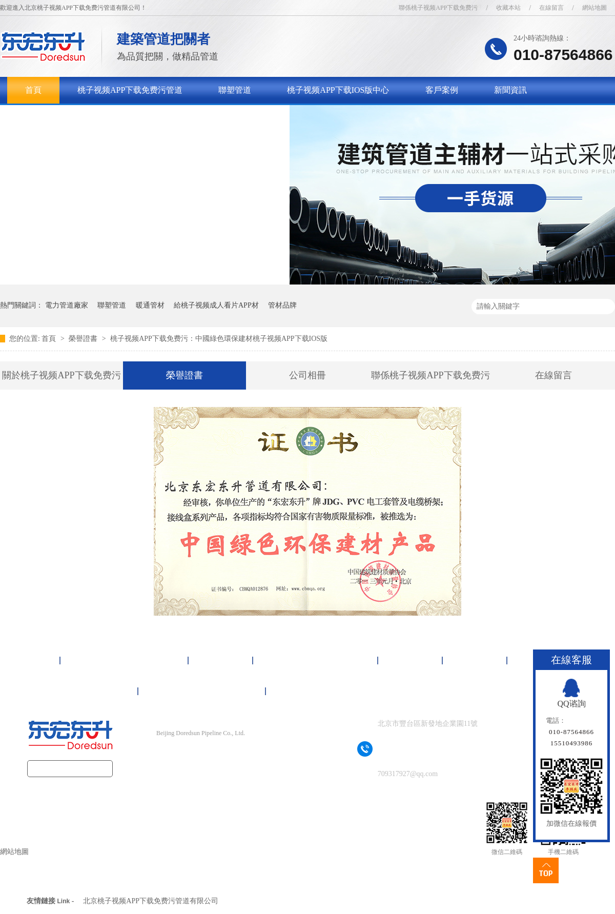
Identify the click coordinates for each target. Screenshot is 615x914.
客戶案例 (441, 90)
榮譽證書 (84, 338)
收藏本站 (508, 7)
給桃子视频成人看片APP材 (216, 305)
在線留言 (551, 7)
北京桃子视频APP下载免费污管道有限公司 (150, 901)
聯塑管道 (234, 90)
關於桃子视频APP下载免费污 (77, 116)
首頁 (33, 90)
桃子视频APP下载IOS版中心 (338, 90)
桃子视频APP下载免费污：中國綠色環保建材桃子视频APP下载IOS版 (218, 338)
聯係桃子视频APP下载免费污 (438, 7)
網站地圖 (594, 7)
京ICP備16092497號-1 (218, 753)
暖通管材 (150, 305)
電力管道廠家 (66, 305)
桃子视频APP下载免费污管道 (129, 90)
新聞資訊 (510, 90)
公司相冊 (307, 375)
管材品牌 (282, 305)
